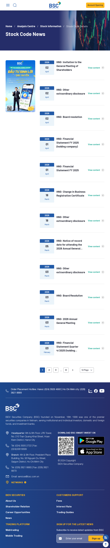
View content (96, 67)
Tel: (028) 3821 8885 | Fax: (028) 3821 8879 (30, 469)
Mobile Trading (14, 535)
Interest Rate (64, 506)
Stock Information (50, 26)
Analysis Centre (26, 26)
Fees (59, 500)
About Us (11, 500)
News (9, 518)
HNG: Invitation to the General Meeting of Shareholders (68, 66)
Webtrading (12, 530)
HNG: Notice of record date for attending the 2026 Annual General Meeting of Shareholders (70, 244)
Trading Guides (65, 512)
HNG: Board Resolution (69, 295)
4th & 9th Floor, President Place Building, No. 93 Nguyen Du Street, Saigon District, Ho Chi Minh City (31, 458)
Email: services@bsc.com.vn (25, 476)
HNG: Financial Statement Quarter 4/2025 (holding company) (67, 346)
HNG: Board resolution (69, 117)
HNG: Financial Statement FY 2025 (67, 168)
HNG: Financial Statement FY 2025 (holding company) (67, 142)
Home (9, 26)
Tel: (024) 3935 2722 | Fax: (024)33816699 (24, 447)
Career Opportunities (18, 512)
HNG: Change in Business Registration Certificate (70, 193)
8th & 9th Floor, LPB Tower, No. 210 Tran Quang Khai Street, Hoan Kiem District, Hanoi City (31, 436)
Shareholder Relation (18, 506)
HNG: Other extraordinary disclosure (70, 91)
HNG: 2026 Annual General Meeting (66, 320)
